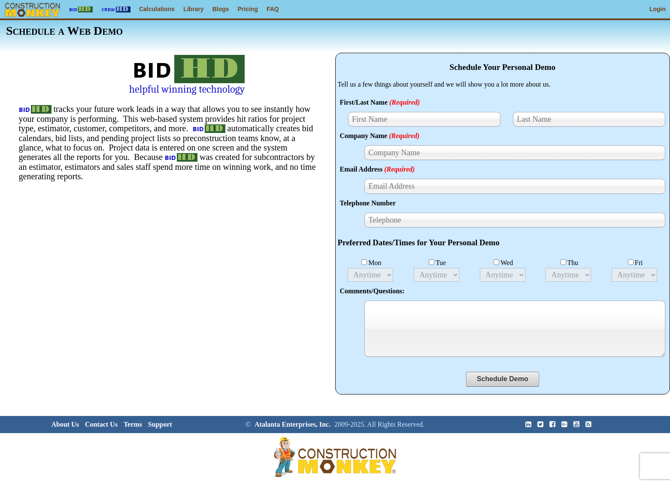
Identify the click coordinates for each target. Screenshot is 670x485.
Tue (437, 262)
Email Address (377, 169)
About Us (65, 424)
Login (657, 9)
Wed (503, 262)
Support (160, 424)
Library (193, 9)
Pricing (248, 9)
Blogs (220, 9)
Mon (371, 262)
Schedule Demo (502, 379)
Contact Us (101, 424)
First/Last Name (380, 102)
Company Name (380, 135)
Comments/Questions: (372, 291)
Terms (133, 424)
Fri (635, 262)
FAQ (273, 9)
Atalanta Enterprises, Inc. (292, 424)
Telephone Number (368, 203)
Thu (570, 262)
